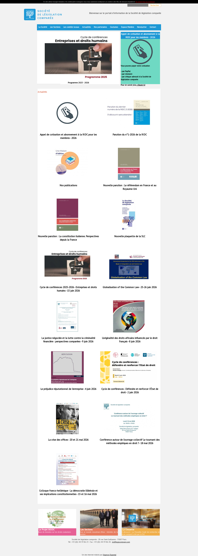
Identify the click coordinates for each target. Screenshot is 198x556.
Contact (153, 28)
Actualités (86, 28)
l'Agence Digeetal (109, 555)
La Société (42, 28)
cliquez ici (141, 85)
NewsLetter (142, 28)
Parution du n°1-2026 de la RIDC (130, 134)
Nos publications (68, 185)
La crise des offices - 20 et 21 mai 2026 (68, 439)
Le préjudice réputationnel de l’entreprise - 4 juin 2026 (68, 388)
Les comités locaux (71, 28)
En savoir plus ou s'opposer (145, 2)
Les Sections (55, 28)
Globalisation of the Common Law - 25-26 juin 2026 (130, 287)
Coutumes (114, 28)
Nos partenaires (100, 27)
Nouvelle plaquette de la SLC (129, 236)
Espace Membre (127, 28)
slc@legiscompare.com (121, 542)
